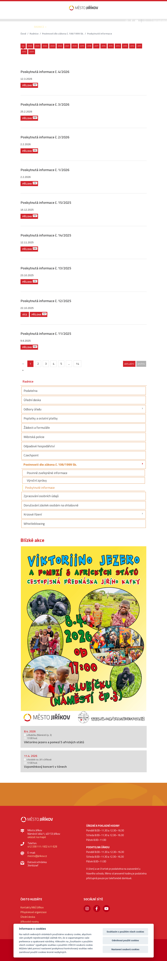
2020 (75, 46)
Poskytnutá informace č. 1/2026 (45, 169)
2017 (96, 46)
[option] (83, 634)
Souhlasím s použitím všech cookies (125, 931)
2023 (52, 46)
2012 (132, 46)
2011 (139, 46)
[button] (24, 29)
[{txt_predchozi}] (23, 364)
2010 (24, 52)
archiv (141, 363)
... (69, 364)
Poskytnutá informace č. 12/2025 (46, 300)
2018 (89, 46)
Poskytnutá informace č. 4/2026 (45, 71)
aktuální (129, 363)
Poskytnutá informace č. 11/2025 (46, 333)
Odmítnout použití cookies (125, 940)
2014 (118, 46)
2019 (82, 46)
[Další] (23, 370)
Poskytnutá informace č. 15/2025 (46, 202)
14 (77, 364)
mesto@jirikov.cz (37, 856)
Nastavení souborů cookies (125, 949)
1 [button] (81, 719)
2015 (111, 46)
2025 (37, 46)
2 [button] (85, 719)
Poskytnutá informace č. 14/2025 (46, 235)
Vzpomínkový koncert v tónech (45, 766)
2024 (45, 46)
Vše (23, 46)
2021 (67, 46)
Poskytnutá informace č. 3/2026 (45, 104)
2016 (103, 46)
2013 (125, 46)
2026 (30, 46)
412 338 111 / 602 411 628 (42, 847)
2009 (31, 52)
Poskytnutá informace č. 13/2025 (46, 268)
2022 (60, 46)
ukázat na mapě (37, 837)
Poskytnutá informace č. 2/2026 (45, 137)
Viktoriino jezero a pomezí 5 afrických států (54, 742)
